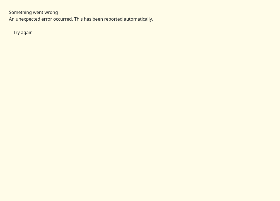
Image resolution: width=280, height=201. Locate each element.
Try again (23, 32)
